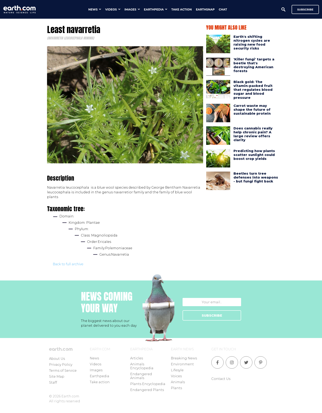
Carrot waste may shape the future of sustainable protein (252, 109)
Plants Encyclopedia (147, 384)
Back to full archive (68, 264)
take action (181, 9)
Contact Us (220, 379)
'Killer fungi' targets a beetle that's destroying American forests (253, 65)
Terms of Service (63, 371)
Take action (100, 382)
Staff (53, 382)
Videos (95, 364)
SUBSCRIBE (212, 315)
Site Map (56, 376)
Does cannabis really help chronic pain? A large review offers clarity (253, 134)
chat (223, 9)
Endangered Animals (141, 376)
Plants (176, 388)
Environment (182, 364)
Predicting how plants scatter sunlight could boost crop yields (254, 155)
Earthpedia (99, 376)
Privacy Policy (60, 365)
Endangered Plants (147, 390)
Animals (178, 382)
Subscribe (305, 9)
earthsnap (205, 9)
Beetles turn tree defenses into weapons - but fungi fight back (255, 177)
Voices (176, 376)
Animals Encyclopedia (141, 366)
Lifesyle (177, 370)
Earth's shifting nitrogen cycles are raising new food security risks (251, 43)
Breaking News (184, 358)
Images (96, 370)
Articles (136, 358)
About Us (57, 359)
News (94, 358)
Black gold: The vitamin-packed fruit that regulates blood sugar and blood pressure (253, 90)
